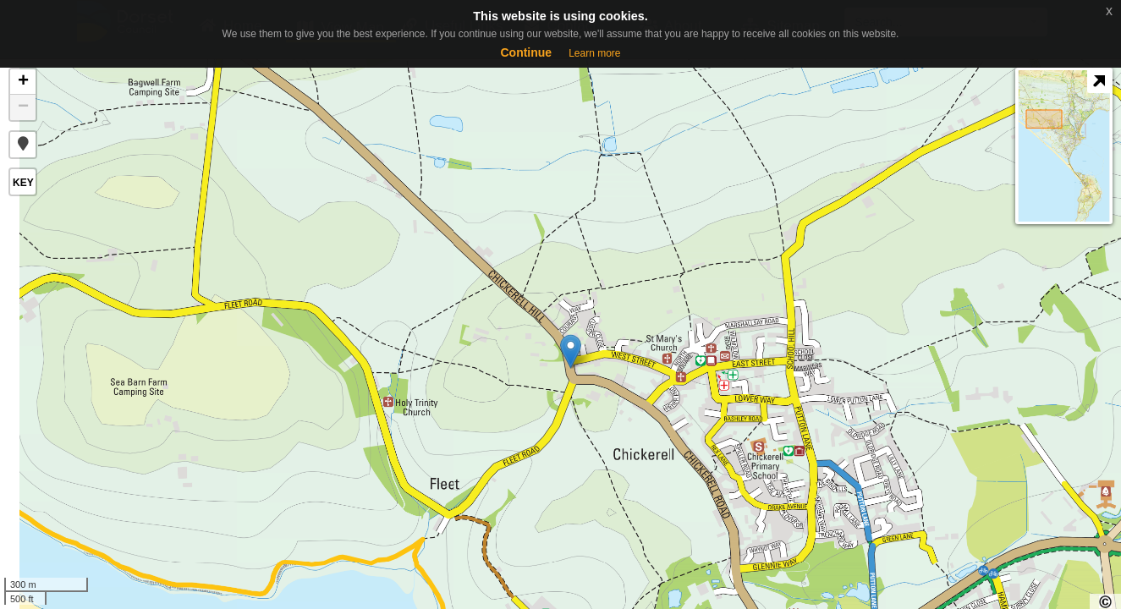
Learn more (594, 53)
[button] (23, 144)
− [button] (23, 107)
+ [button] (23, 82)
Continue (526, 52)
